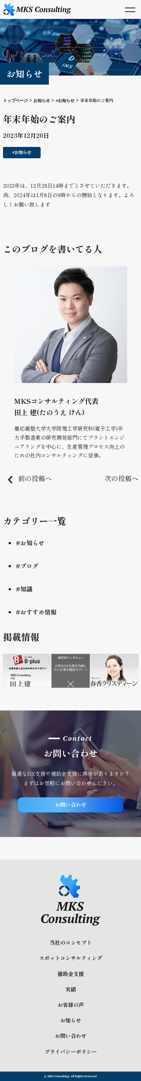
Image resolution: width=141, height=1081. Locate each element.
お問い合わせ (70, 804)
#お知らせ (30, 542)
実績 (70, 989)
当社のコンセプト (71, 942)
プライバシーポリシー (70, 1051)
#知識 (24, 588)
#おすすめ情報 (36, 611)
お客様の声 (71, 1004)
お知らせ (70, 1020)
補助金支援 (71, 974)
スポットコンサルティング (70, 958)
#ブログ (27, 565)
